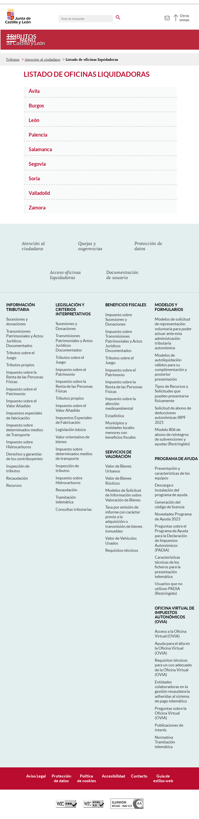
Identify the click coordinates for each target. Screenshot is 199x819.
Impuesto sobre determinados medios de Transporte (24, 430)
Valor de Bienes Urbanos (118, 468)
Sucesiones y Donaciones (66, 325)
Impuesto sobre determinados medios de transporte (74, 454)
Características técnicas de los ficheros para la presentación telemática (167, 567)
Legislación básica (71, 429)
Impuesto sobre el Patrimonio (21, 391)
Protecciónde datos (61, 778)
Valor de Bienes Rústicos (118, 480)
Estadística (114, 415)
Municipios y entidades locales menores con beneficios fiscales (120, 430)
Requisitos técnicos (121, 550)
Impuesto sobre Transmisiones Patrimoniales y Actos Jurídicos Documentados (123, 341)
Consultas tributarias (74, 509)
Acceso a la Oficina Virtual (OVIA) (170, 633)
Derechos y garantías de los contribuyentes (24, 456)
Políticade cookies (86, 778)
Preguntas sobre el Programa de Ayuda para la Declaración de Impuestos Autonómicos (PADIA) (171, 538)
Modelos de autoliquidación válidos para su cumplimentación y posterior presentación (171, 367)
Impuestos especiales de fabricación (24, 415)
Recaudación (17, 478)
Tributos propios (20, 365)
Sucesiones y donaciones (17, 321)
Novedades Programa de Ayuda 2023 (173, 516)
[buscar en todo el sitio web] (118, 16)
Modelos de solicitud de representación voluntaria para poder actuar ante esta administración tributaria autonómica (173, 333)
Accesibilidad (113, 776)
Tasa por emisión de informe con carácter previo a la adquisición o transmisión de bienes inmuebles (123, 519)
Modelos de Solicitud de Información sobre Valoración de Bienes (123, 495)
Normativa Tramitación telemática (165, 742)
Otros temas (184, 18)
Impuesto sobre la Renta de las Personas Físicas (24, 377)
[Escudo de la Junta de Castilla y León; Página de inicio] (18, 23)
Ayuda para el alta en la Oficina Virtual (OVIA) (172, 648)
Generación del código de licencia (169, 504)
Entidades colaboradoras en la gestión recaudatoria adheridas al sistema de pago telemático (172, 691)
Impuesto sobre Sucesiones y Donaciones (118, 319)
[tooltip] (167, 17)
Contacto (139, 776)
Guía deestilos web (163, 778)
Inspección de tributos (17, 468)
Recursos (14, 485)
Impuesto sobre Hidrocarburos (19, 444)
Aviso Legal (36, 776)
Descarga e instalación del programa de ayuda (171, 490)
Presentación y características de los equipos (172, 473)
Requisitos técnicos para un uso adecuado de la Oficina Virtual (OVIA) (173, 667)
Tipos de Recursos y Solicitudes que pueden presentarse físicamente (172, 393)
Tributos (12, 59)
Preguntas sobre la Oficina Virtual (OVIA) (170, 713)
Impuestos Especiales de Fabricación (74, 420)
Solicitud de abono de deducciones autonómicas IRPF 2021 (173, 415)
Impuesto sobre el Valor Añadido (21, 403)
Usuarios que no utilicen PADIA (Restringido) (168, 588)
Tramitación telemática (66, 499)
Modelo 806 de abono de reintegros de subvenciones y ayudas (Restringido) (172, 436)
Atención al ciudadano (42, 59)
